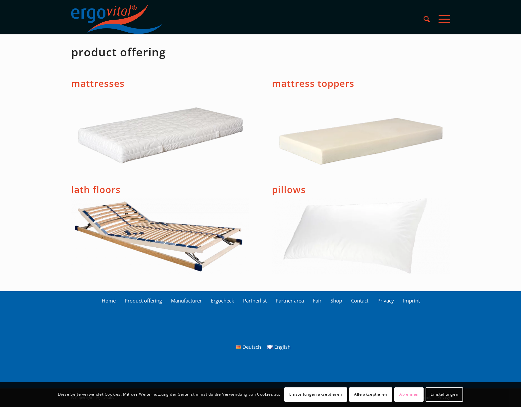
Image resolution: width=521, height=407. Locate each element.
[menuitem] (426, 19)
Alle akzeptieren (370, 394)
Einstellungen (444, 394)
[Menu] (442, 19)
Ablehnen (409, 394)
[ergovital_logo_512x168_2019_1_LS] (116, 19)
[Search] (426, 19)
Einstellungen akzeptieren (315, 394)
